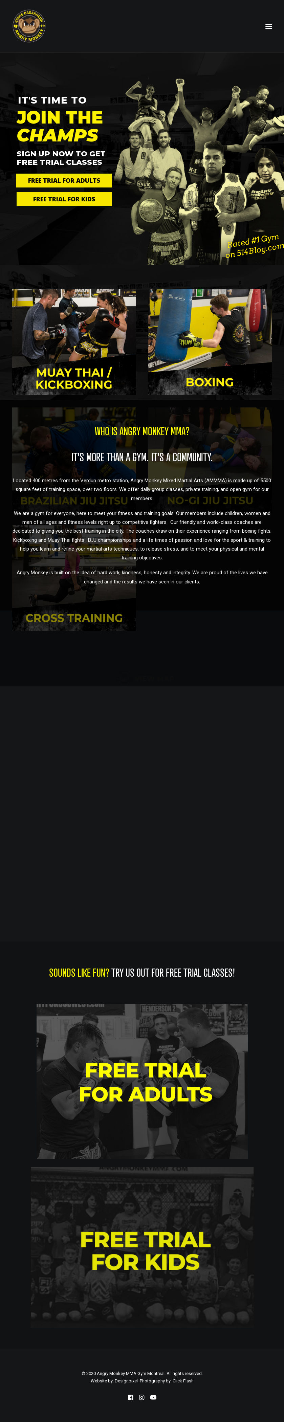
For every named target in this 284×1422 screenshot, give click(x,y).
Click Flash (183, 1380)
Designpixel (126, 1380)
